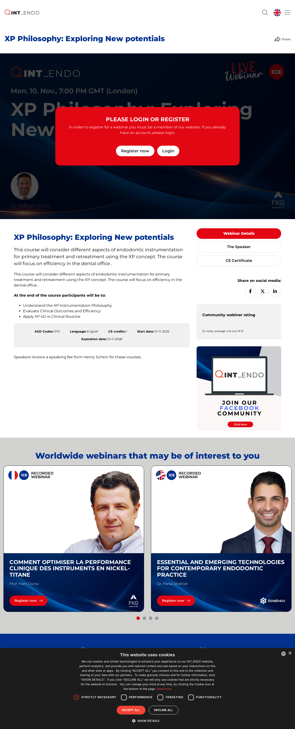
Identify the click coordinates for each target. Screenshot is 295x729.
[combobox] (283, 653)
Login (168, 150)
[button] (138, 618)
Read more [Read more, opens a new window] (164, 689)
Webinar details (239, 233)
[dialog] (147, 688)
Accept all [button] (131, 710)
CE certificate (239, 260)
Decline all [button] (163, 710)
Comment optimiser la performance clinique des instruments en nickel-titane (70, 568)
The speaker (239, 247)
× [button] (290, 653)
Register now (135, 150)
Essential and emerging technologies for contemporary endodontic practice (220, 568)
